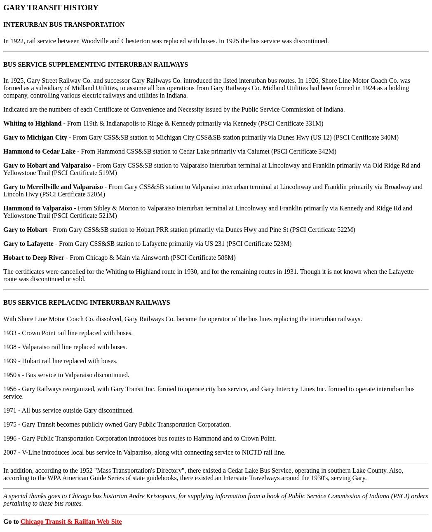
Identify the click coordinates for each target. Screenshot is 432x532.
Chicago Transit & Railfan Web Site (71, 521)
